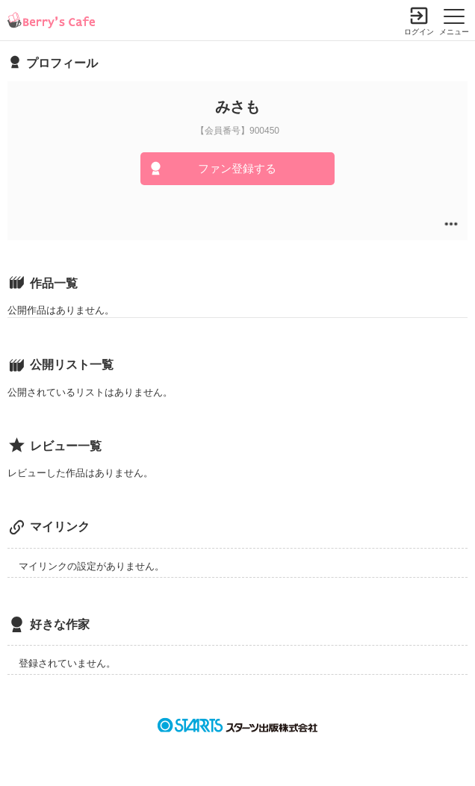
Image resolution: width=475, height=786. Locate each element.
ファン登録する (237, 168)
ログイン (419, 32)
